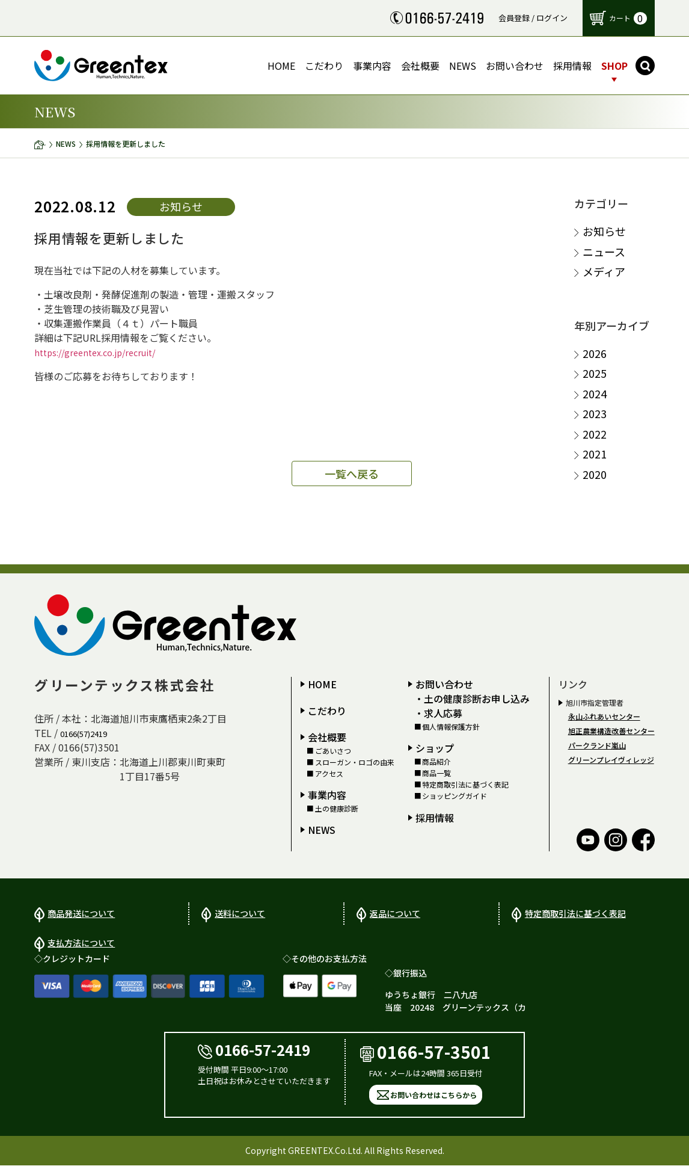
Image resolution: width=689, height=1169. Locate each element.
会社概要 (327, 737)
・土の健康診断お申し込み (472, 698)
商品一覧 (436, 773)
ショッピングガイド (454, 796)
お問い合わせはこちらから (433, 1098)
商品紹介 (436, 761)
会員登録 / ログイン (533, 17)
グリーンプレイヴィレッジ (611, 759)
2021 (595, 453)
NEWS (66, 143)
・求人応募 (438, 713)
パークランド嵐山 (597, 745)
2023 (595, 413)
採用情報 (434, 817)
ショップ (434, 748)
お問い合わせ (444, 684)
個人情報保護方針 (451, 727)
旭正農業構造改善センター (611, 731)
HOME (322, 684)
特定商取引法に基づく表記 (465, 784)
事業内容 (327, 795)
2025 (595, 373)
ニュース (604, 251)
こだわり (327, 710)
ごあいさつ (333, 751)
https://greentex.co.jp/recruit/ (102, 352)
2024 (595, 393)
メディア (604, 271)
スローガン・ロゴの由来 (354, 762)
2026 (595, 353)
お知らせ (604, 231)
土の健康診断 (336, 808)
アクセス (329, 774)
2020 (595, 474)
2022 (595, 434)
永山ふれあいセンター (604, 716)
